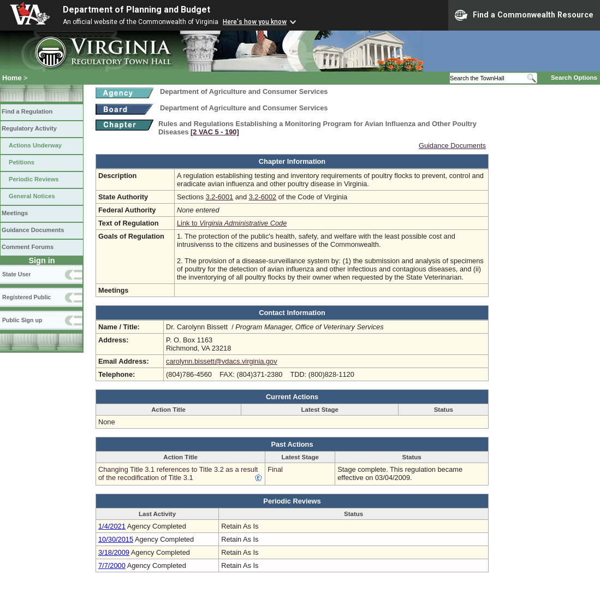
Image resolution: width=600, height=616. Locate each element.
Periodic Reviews (34, 179)
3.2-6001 (220, 197)
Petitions (21, 162)
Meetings (15, 213)
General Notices (32, 196)
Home (12, 78)
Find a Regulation (27, 111)
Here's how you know (255, 22)
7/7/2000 (112, 565)
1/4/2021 (112, 526)
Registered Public (26, 297)
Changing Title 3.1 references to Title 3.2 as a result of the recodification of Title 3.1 (178, 473)
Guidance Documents (33, 230)
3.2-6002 (263, 197)
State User (16, 274)
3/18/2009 (113, 552)
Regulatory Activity (29, 128)
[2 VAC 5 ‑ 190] (215, 132)
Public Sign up (22, 320)
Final (275, 469)
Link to (232, 223)
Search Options (574, 77)
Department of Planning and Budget (136, 9)
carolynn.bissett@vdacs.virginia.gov (221, 361)
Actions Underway (35, 145)
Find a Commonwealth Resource (524, 15)
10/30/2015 (115, 539)
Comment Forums (28, 247)
